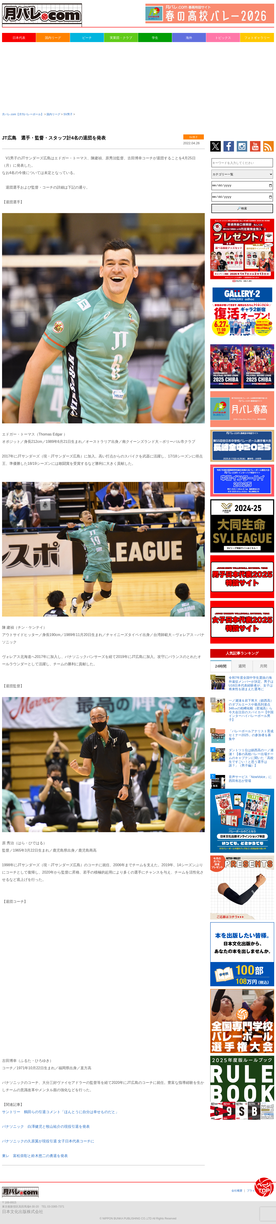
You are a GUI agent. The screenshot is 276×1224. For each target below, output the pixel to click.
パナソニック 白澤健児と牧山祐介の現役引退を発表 (46, 1126)
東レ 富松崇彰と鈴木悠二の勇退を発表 (35, 1156)
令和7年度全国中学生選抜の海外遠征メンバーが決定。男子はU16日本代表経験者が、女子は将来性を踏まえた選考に (251, 683)
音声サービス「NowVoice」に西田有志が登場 (250, 779)
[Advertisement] (138, 77)
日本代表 (19, 38)
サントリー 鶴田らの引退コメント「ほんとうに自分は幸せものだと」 (60, 1112)
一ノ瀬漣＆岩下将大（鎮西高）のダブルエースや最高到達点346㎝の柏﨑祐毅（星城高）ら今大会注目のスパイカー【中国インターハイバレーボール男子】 (251, 710)
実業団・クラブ (121, 38)
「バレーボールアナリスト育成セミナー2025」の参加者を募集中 (251, 735)
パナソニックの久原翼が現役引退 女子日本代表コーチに (48, 1141)
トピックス (223, 38)
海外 (189, 38)
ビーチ (87, 38)
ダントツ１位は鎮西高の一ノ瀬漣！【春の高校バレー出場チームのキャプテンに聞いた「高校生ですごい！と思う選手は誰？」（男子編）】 (251, 757)
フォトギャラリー (257, 38)
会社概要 (236, 1190)
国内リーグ (53, 38)
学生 (155, 38)
